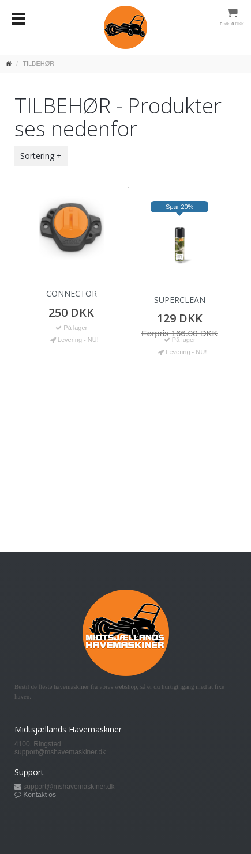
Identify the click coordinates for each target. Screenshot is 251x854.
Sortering (37, 155)
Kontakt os (39, 795)
